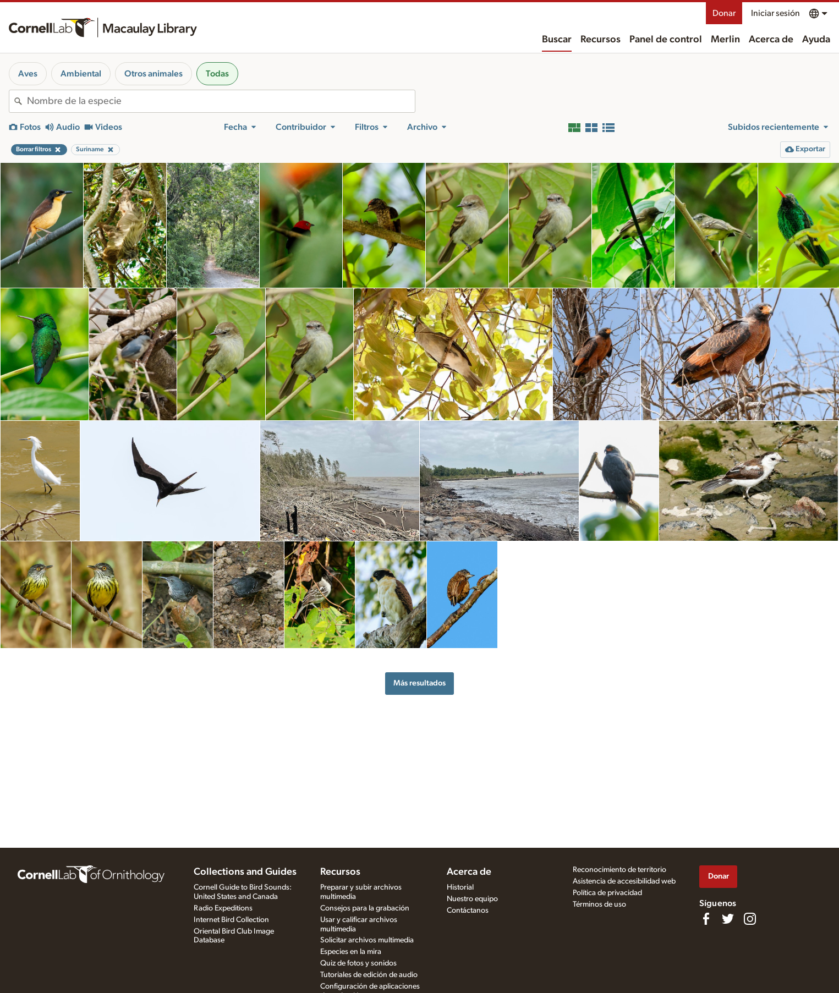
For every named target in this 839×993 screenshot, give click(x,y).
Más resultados (419, 683)
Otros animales (153, 73)
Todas (217, 73)
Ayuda (816, 40)
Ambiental (81, 73)
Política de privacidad (607, 893)
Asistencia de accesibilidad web (624, 881)
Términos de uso (599, 904)
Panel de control (665, 40)
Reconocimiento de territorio (619, 870)
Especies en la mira (350, 952)
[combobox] (221, 101)
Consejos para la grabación (364, 908)
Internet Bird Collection (231, 920)
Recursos (600, 40)
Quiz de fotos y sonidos (358, 963)
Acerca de (771, 40)
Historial (460, 887)
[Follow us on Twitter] (727, 918)
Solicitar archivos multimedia (367, 940)
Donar (724, 13)
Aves (27, 73)
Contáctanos (468, 910)
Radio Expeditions (223, 908)
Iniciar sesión (775, 13)
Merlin (725, 40)
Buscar (557, 40)
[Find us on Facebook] (705, 918)
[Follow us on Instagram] (749, 918)
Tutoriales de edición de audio (369, 975)
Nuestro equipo (472, 899)
